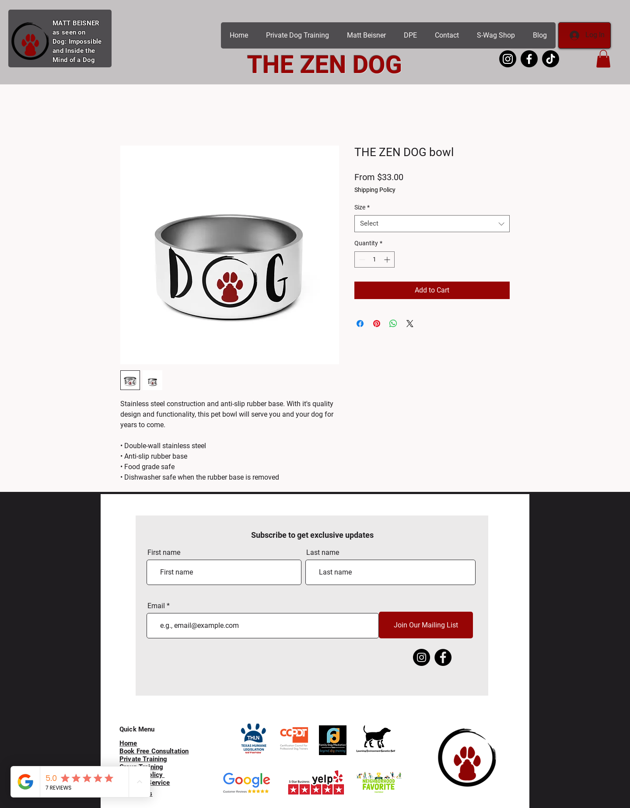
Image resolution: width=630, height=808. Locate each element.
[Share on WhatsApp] (393, 323)
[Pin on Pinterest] (376, 323)
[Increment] (387, 259)
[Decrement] (361, 259)
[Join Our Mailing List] (426, 625)
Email (156, 606)
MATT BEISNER (76, 23)
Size (362, 207)
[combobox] (432, 223)
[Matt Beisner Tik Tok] (550, 58)
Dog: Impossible (77, 41)
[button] (603, 59)
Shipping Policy (375, 189)
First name (163, 552)
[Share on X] (410, 323)
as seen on (68, 32)
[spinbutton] (374, 259)
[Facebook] (443, 657)
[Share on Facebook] (360, 323)
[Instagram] (421, 657)
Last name (322, 552)
